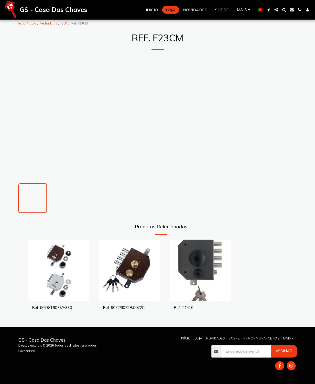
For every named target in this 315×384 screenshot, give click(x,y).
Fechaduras (48, 23)
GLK (64, 23)
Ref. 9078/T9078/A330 (52, 307)
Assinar (283, 350)
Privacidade (26, 351)
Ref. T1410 (183, 307)
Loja (33, 23)
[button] (268, 10)
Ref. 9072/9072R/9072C (123, 307)
